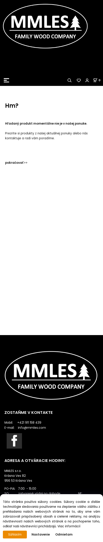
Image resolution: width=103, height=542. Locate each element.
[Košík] (98, 80)
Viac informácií (68, 526)
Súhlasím (15, 534)
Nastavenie (41, 534)
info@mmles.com (32, 427)
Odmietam (64, 534)
